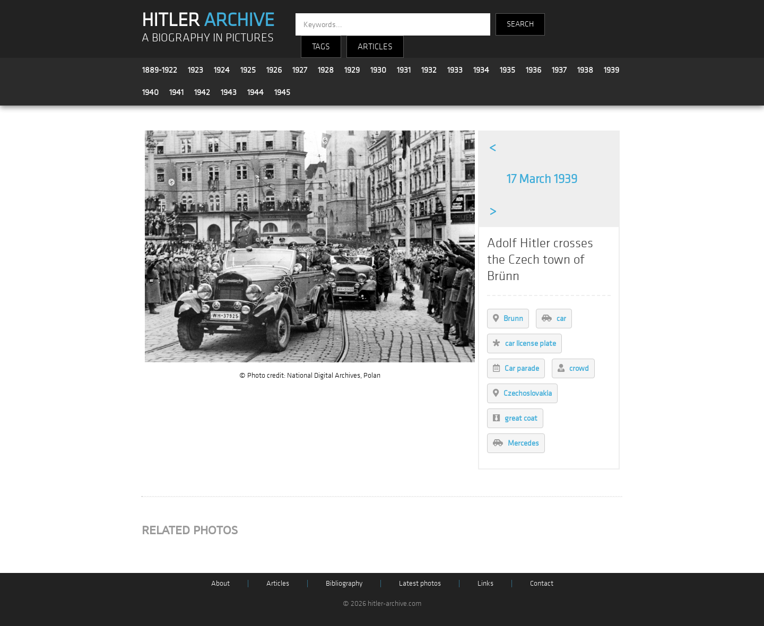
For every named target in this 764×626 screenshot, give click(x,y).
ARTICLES (375, 46)
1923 (195, 70)
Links (485, 583)
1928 (326, 70)
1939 (611, 70)
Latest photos (420, 583)
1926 (274, 70)
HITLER (208, 20)
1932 (429, 70)
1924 (222, 70)
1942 (202, 92)
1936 (533, 70)
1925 (248, 70)
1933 (455, 70)
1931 (404, 70)
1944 (255, 92)
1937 (559, 70)
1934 (481, 70)
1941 (176, 92)
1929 (352, 70)
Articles (277, 583)
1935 (507, 70)
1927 (299, 70)
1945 (282, 92)
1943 (229, 92)
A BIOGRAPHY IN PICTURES (208, 38)
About (220, 583)
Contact (541, 583)
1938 (585, 70)
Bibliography (344, 583)
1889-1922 (159, 70)
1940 (150, 92)
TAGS (321, 46)
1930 (378, 70)
